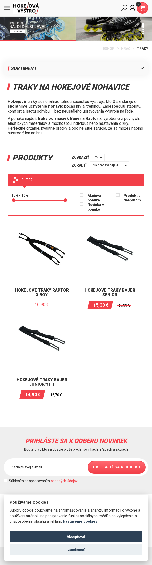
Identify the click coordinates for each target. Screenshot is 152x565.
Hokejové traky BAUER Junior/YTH (41, 382)
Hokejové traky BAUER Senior (110, 292)
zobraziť (80, 157)
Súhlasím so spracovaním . (43, 481)
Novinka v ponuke (96, 207)
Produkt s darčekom (132, 198)
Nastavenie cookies (80, 521)
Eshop (109, 49)
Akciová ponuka (94, 198)
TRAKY (142, 49)
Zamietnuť (76, 550)
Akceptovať (76, 536)
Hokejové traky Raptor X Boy (42, 292)
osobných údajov (64, 481)
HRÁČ (125, 49)
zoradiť (79, 165)
